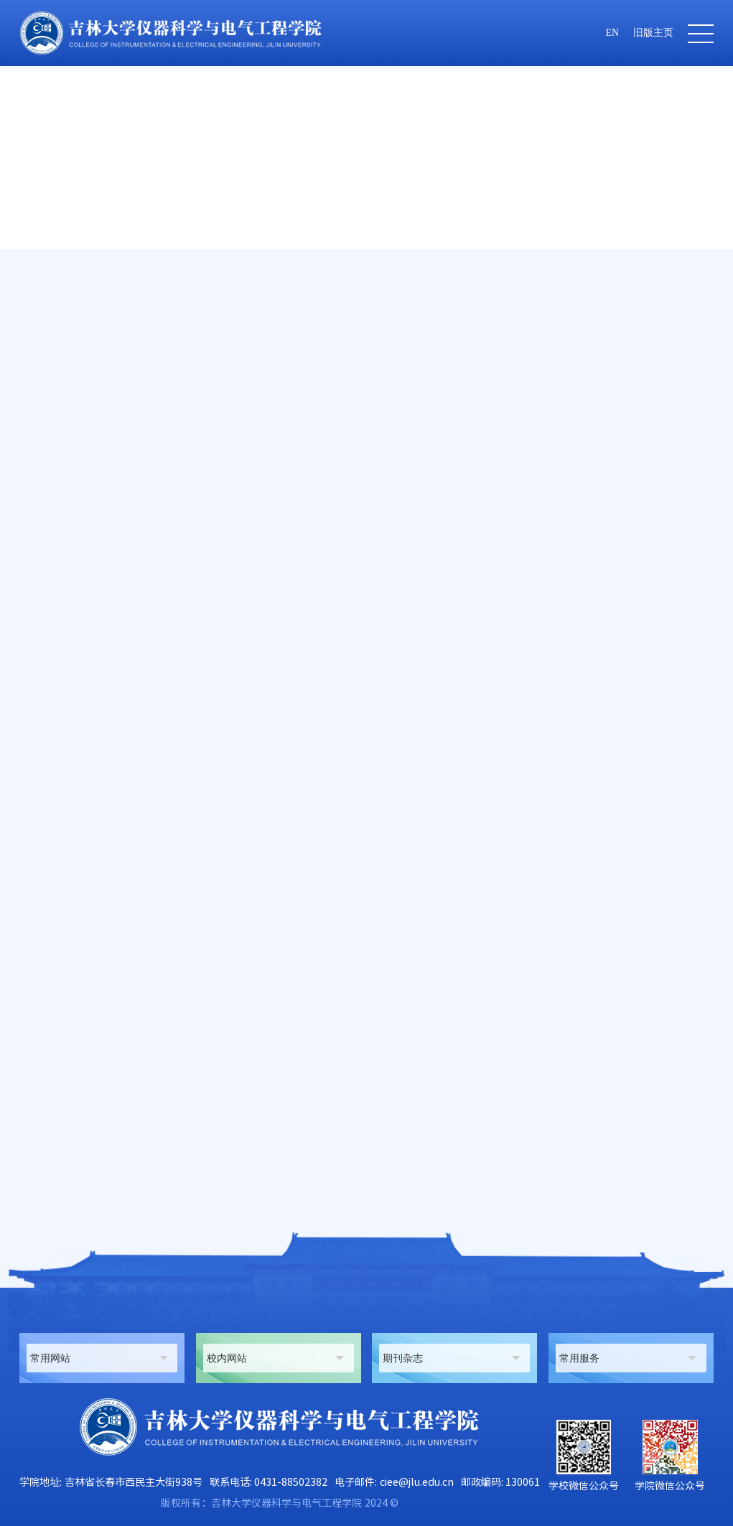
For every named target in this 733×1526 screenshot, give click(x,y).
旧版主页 (653, 32)
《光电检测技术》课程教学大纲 (123, 1163)
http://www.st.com (239, 936)
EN (612, 32)
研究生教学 (606, 347)
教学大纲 (663, 347)
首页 (507, 347)
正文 (704, 347)
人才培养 (549, 347)
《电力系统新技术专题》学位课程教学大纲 (152, 1191)
